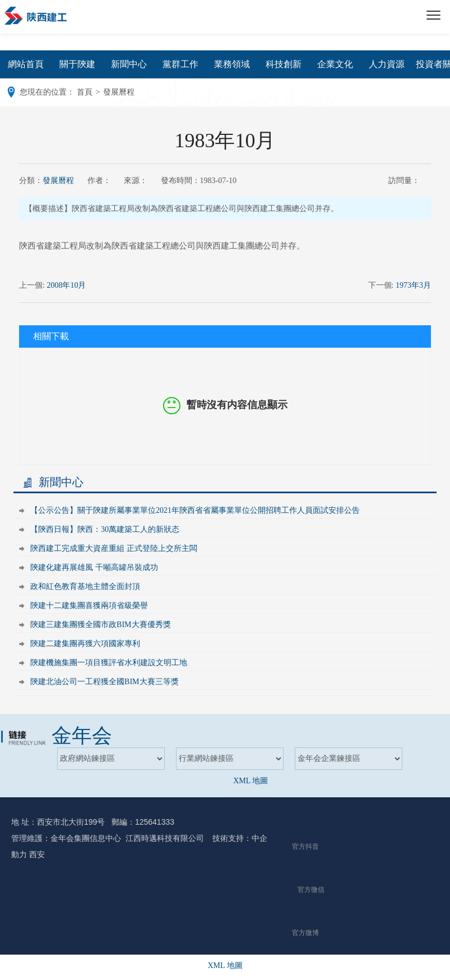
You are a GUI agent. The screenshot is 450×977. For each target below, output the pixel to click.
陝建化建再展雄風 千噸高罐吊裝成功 (94, 567)
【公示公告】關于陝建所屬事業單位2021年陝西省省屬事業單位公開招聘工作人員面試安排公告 (195, 510)
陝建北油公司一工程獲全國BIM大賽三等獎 (104, 681)
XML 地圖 (250, 781)
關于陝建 (77, 64)
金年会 (82, 735)
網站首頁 (26, 64)
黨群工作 (180, 64)
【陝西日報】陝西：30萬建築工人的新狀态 (104, 529)
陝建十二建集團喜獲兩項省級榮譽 (89, 605)
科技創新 (283, 64)
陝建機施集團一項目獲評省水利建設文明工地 (108, 662)
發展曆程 (58, 180)
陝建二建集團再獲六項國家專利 (85, 643)
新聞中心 (129, 64)
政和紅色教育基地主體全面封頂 (85, 586)
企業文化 (335, 64)
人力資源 (387, 64)
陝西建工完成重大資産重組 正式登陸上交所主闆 (113, 548)
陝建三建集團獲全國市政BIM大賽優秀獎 (100, 624)
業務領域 (232, 64)
